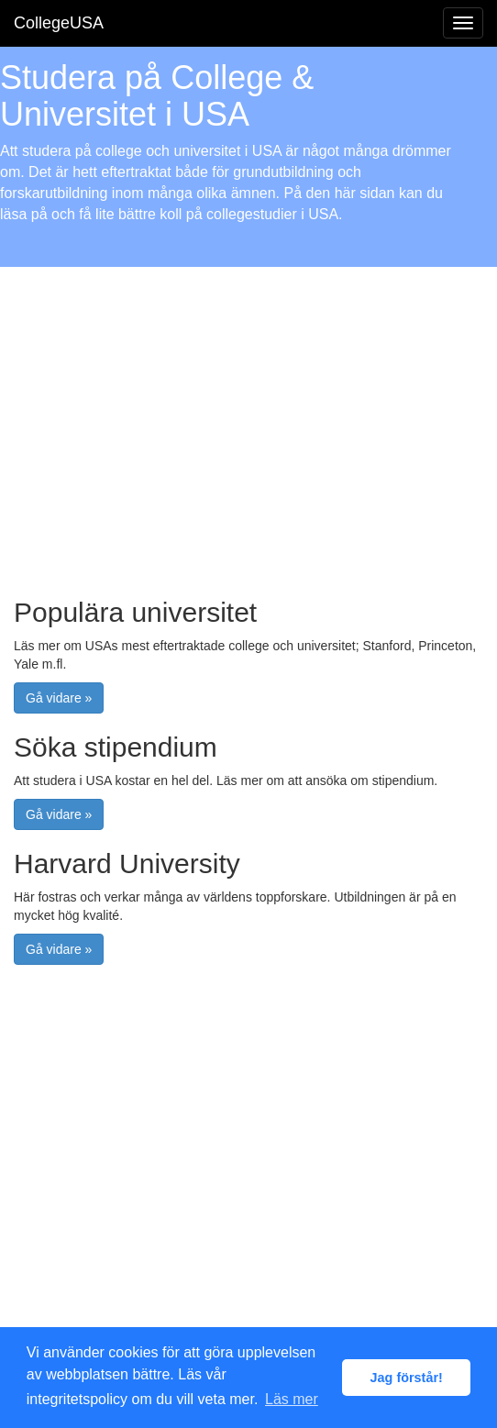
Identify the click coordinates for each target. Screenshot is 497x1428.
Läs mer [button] (291, 1399)
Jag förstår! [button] (406, 1377)
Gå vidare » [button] (59, 698)
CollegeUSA (59, 23)
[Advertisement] (248, 422)
